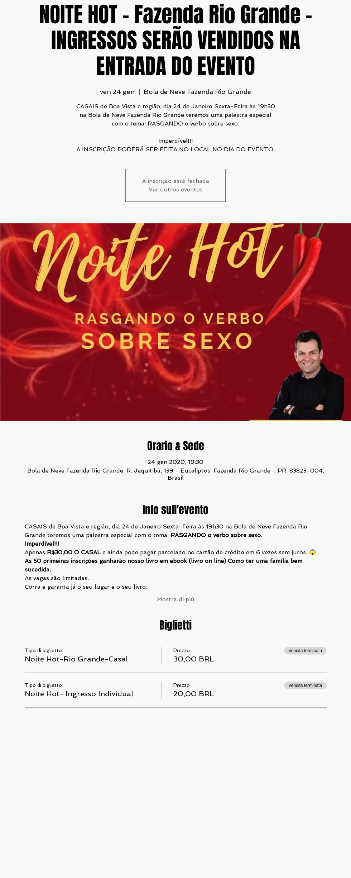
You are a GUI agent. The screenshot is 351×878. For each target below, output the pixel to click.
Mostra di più (175, 599)
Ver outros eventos (176, 189)
